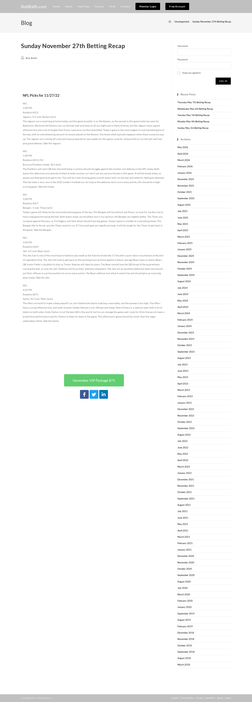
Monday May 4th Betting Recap (193, 121)
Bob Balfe (31, 58)
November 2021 (185, 485)
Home (228, 698)
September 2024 (186, 275)
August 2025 (184, 204)
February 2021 (185, 543)
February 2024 (185, 319)
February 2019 (185, 626)
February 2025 (185, 243)
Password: (182, 59)
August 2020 (184, 581)
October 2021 (184, 492)
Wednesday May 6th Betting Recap (195, 108)
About (220, 698)
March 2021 (183, 536)
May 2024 (182, 300)
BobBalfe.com (34, 6)
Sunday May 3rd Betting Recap (192, 128)
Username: (182, 46)
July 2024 (182, 287)
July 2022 (182, 441)
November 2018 (185, 639)
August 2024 (184, 281)
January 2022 (184, 473)
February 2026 (185, 166)
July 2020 (182, 588)
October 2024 (184, 268)
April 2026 (182, 153)
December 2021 (185, 479)
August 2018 (184, 658)
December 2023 (185, 332)
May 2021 (182, 524)
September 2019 (186, 613)
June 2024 (182, 294)
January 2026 (184, 172)
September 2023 (186, 351)
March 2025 (183, 236)
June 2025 (182, 217)
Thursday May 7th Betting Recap (194, 102)
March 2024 (183, 313)
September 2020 (186, 575)
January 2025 (184, 249)
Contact (174, 698)
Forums (199, 698)
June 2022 (182, 447)
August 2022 (184, 434)
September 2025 (186, 198)
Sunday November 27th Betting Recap (211, 21)
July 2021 (182, 511)
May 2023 (182, 377)
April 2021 (182, 530)
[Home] (170, 21)
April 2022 (182, 460)
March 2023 (183, 390)
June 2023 (182, 370)
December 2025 (185, 179)
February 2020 (185, 600)
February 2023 (185, 396)
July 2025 (182, 211)
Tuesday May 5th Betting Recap (193, 115)
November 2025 (185, 185)
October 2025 (184, 192)
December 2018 (185, 632)
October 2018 (184, 645)
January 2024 (184, 326)
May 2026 (182, 147)
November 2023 (185, 338)
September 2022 (186, 428)
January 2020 (184, 607)
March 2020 (183, 594)
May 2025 (182, 224)
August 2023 (184, 358)
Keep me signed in (192, 72)
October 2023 (184, 345)
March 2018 (183, 664)
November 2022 (185, 415)
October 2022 (184, 421)
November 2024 (185, 262)
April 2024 (182, 307)
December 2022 (185, 409)
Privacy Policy (187, 698)
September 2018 (186, 651)
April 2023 (182, 383)
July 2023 (182, 364)
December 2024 (185, 255)
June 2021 (182, 517)
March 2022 (183, 466)
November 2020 (185, 562)
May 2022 (182, 453)
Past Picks (210, 698)
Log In (223, 81)
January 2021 (184, 549)
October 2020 (184, 568)
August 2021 (184, 505)
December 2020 (185, 556)
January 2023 (184, 402)
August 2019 (184, 619)
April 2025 (182, 230)
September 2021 (186, 498)
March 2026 (183, 160)
